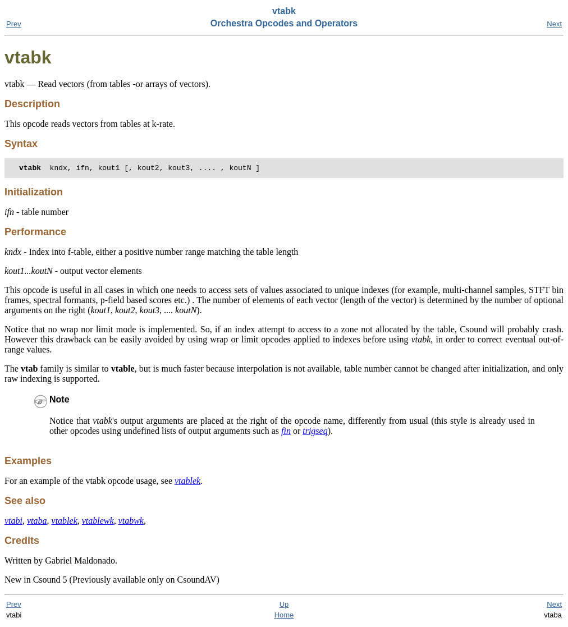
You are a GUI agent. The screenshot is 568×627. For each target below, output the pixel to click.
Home (284, 616)
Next (554, 24)
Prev (13, 24)
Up (284, 606)
